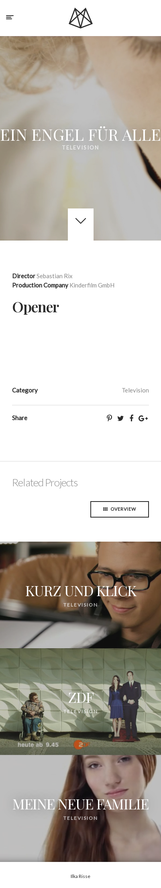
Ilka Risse (80, 876)
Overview (119, 509)
